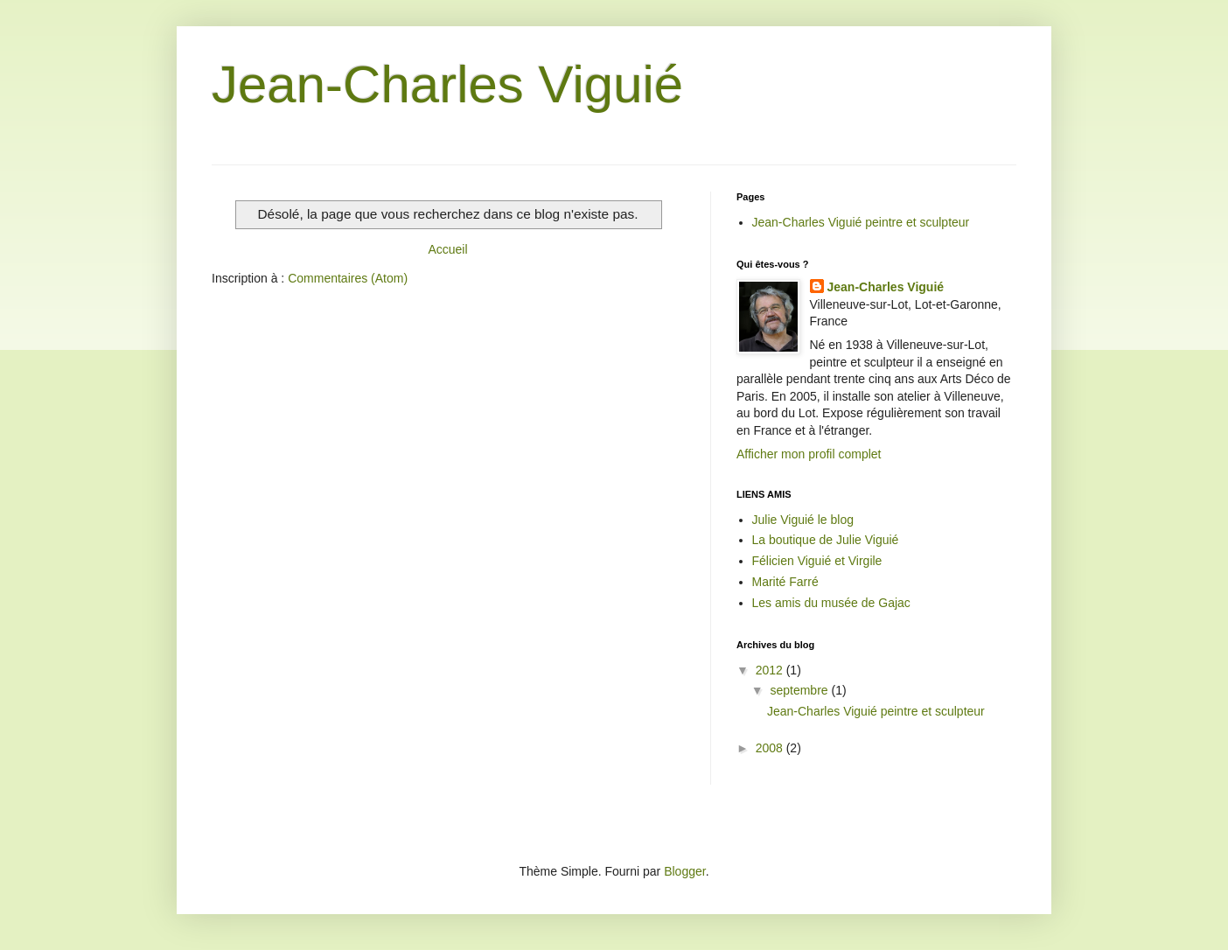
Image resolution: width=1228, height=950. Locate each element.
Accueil (447, 249)
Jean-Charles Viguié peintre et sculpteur (861, 222)
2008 (771, 748)
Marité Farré (785, 582)
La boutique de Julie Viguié (825, 540)
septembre (800, 690)
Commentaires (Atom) (348, 278)
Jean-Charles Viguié (447, 84)
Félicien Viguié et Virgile (817, 561)
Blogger (684, 871)
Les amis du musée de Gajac (831, 603)
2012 (771, 670)
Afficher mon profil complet (808, 454)
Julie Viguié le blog (803, 520)
